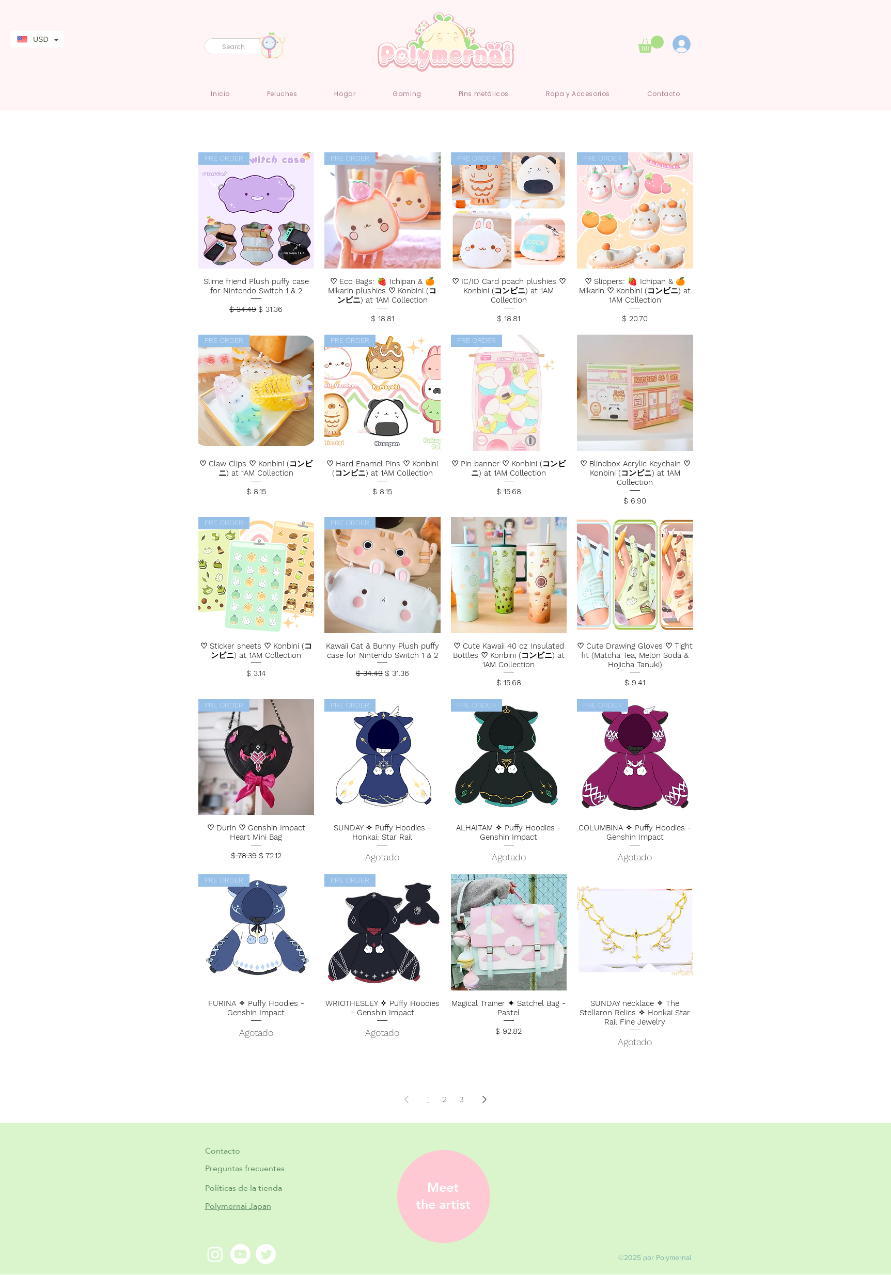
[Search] (238, 47)
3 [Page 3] (461, 1099)
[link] (651, 44)
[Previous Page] (406, 1099)
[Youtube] (240, 1254)
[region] (439, 1196)
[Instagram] (215, 1254)
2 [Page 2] (444, 1099)
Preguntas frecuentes (245, 1168)
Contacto (222, 1151)
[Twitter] (266, 1254)
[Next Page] (484, 1099)
